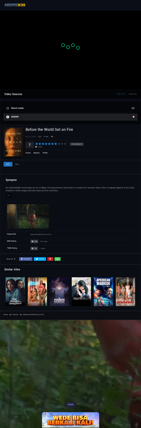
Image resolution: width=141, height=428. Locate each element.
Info (8, 164)
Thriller (45, 153)
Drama (28, 153)
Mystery (37, 153)
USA (8, 195)
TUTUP (70, 404)
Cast (17, 164)
